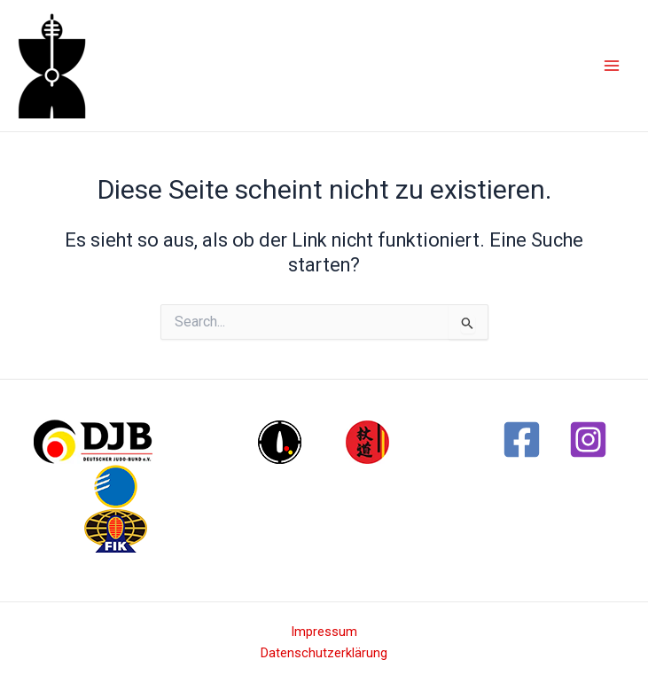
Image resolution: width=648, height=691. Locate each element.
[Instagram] (588, 439)
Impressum (324, 632)
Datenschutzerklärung (324, 653)
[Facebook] (522, 439)
